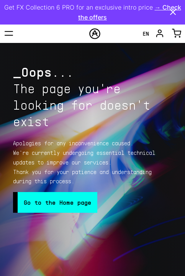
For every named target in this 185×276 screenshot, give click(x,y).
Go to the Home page (57, 202)
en (146, 33)
